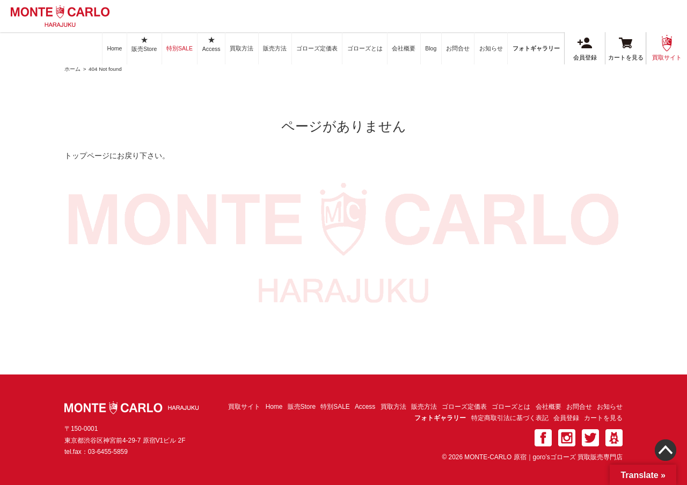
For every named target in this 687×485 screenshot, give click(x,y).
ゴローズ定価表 (317, 48)
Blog (430, 48)
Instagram (566, 437)
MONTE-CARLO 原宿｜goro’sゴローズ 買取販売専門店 (60, 16)
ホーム (72, 69)
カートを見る (626, 49)
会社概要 (403, 48)
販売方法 (275, 48)
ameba (614, 437)
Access (211, 43)
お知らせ (491, 48)
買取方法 (241, 48)
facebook (543, 437)
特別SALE (179, 48)
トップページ (86, 155)
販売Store (144, 43)
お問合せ (458, 48)
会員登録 (585, 49)
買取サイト (667, 48)
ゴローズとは (365, 48)
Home (114, 48)
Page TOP (665, 456)
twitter (590, 437)
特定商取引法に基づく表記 (510, 418)
